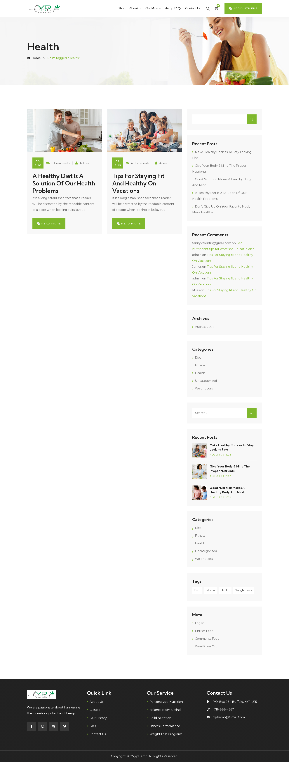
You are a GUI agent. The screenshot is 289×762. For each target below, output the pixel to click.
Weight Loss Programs (165, 734)
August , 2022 (220, 454)
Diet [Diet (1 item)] (197, 590)
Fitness (200, 365)
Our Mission (153, 8)
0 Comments (58, 163)
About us (135, 8)
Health (200, 373)
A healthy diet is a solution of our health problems (63, 183)
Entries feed (204, 631)
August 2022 (204, 327)
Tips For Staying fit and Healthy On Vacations (138, 183)
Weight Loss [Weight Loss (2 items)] (243, 590)
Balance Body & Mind (165, 710)
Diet (198, 357)
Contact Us (193, 8)
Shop (122, 8)
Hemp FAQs (173, 8)
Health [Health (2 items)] (225, 590)
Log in (199, 623)
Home (34, 58)
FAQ (93, 726)
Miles (196, 290)
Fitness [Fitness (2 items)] (210, 590)
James (196, 266)
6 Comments (137, 163)
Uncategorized (206, 380)
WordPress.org (206, 646)
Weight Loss (204, 388)
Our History (98, 718)
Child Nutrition (160, 718)
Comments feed (207, 638)
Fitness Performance (164, 726)
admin (196, 255)
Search (252, 119)
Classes (95, 710)
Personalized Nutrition (166, 701)
